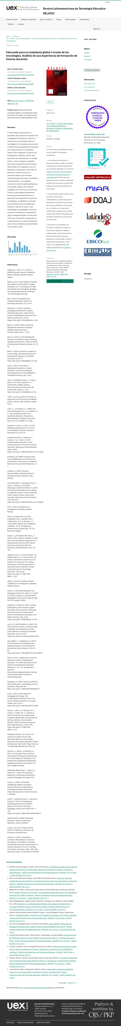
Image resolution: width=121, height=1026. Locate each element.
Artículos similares (14, 862)
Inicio (8, 36)
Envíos (58, 19)
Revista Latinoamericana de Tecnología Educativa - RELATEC (75, 11)
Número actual (11, 19)
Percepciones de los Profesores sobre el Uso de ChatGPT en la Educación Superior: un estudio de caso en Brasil (42, 938)
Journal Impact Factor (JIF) (94, 134)
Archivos (16, 36)
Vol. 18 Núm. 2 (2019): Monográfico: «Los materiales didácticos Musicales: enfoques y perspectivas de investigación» (41, 40)
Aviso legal (10, 1022)
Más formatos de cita (55, 281)
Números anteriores (28, 19)
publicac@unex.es (41, 1013)
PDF (51, 102)
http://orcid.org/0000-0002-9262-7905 (20, 93)
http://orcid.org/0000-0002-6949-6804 (20, 84)
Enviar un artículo (92, 70)
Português (88, 59)
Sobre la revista (45, 19)
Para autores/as (89, 87)
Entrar (107, 2)
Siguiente (71, 983)
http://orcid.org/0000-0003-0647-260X (20, 75)
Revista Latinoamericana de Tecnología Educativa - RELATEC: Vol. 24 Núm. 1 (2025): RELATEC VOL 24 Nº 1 (42, 975)
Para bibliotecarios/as (91, 90)
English (86, 53)
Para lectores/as (89, 84)
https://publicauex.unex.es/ (45, 1016)
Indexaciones (84, 19)
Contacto (20, 24)
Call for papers (70, 19)
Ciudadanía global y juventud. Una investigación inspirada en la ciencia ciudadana (45, 915)
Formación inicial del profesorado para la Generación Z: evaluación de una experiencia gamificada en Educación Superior (43, 881)
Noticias (11, 24)
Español (87, 56)
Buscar (96, 29)
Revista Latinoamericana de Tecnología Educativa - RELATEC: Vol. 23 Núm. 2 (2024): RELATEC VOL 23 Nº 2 (42, 929)
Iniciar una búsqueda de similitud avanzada (34, 988)
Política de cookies (43, 1022)
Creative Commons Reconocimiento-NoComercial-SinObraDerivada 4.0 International (59, 174)
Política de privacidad (25, 1022)
